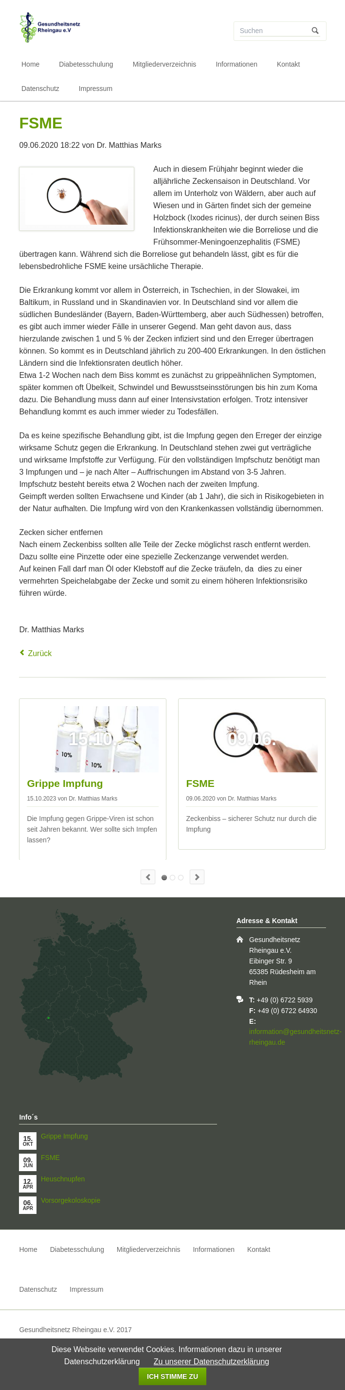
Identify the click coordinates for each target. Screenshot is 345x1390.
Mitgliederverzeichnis (165, 64)
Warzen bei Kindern (181, 877)
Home (30, 64)
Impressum (95, 88)
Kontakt (288, 64)
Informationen (236, 64)
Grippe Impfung (65, 783)
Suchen (315, 31)
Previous (148, 877)
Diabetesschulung (86, 64)
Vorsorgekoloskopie (70, 1200)
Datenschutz (40, 88)
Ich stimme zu (172, 1376)
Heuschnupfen (172, 877)
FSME (200, 783)
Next (197, 877)
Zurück (40, 653)
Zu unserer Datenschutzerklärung (211, 1361)
